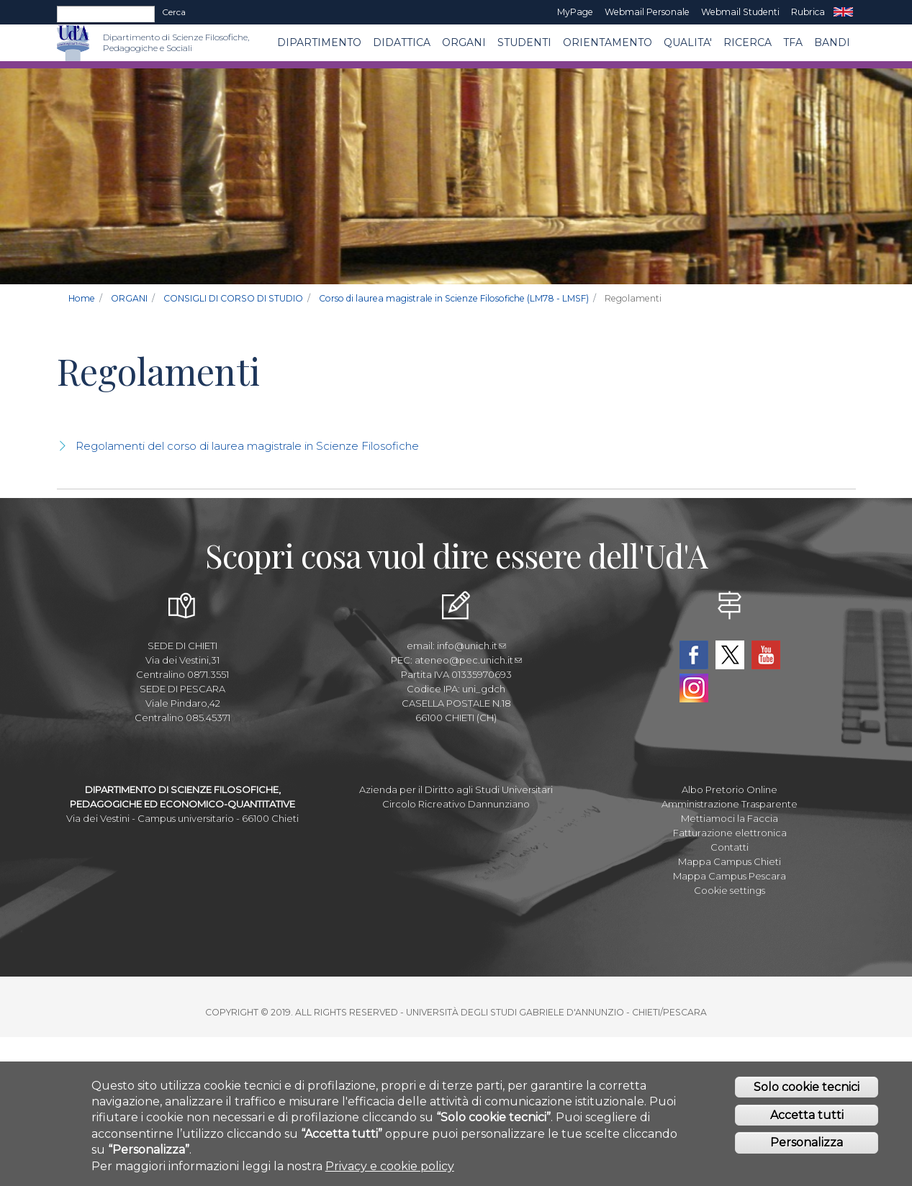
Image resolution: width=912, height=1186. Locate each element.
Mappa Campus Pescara (729, 876)
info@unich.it (471, 645)
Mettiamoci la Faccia (729, 818)
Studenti (524, 42)
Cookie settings (729, 890)
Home (81, 298)
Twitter (730, 654)
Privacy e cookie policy (389, 1166)
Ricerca (747, 42)
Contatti (729, 847)
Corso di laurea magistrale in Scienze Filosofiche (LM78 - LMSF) (454, 298)
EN (843, 12)
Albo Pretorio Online (729, 789)
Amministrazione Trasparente (730, 804)
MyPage (575, 11)
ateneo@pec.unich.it (468, 660)
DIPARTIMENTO (319, 42)
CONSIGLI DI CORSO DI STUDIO (233, 298)
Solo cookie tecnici (806, 1087)
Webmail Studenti (740, 11)
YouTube (766, 654)
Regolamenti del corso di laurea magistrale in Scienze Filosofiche (247, 446)
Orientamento (607, 42)
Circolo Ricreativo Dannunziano (456, 804)
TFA (793, 42)
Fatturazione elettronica (730, 832)
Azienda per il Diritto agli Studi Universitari (456, 789)
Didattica (401, 42)
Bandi (832, 42)
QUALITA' (688, 42)
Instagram (694, 688)
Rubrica (808, 11)
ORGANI (464, 42)
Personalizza (806, 1143)
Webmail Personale (647, 11)
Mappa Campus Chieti (729, 861)
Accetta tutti (807, 1115)
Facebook (694, 654)
